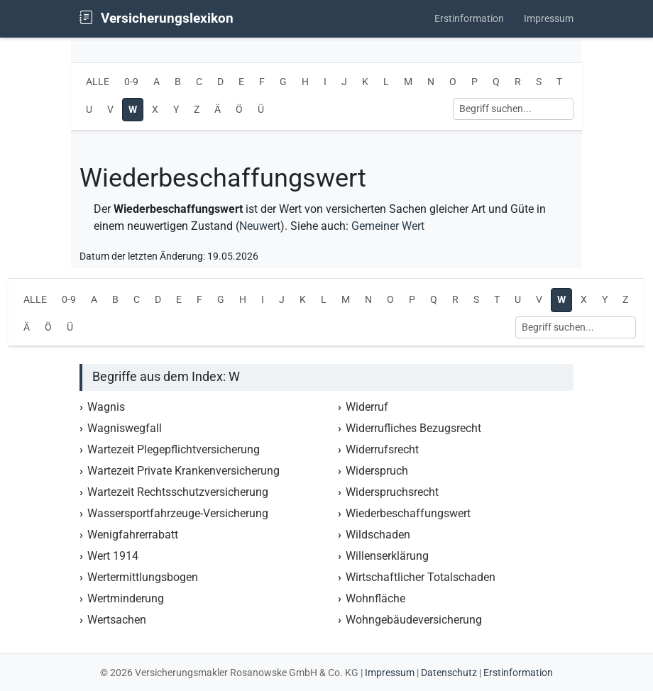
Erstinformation (469, 19)
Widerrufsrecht (382, 449)
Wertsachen (116, 619)
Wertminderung (125, 598)
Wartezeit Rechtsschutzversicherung (177, 492)
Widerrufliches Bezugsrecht (413, 428)
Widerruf (367, 407)
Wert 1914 (112, 556)
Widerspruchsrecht (392, 492)
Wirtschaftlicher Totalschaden (420, 577)
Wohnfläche (375, 598)
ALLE (97, 82)
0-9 (131, 82)
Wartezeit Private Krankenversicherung (183, 470)
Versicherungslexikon (156, 18)
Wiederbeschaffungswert (408, 513)
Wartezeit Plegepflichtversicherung (173, 449)
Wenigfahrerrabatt (132, 534)
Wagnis (106, 407)
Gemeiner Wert (387, 226)
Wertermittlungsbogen (142, 577)
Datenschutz (449, 672)
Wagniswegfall (124, 428)
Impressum (549, 19)
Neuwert (259, 226)
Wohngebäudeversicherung (414, 619)
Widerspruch (377, 470)
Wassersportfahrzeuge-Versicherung (177, 513)
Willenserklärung (387, 556)
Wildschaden (378, 534)
